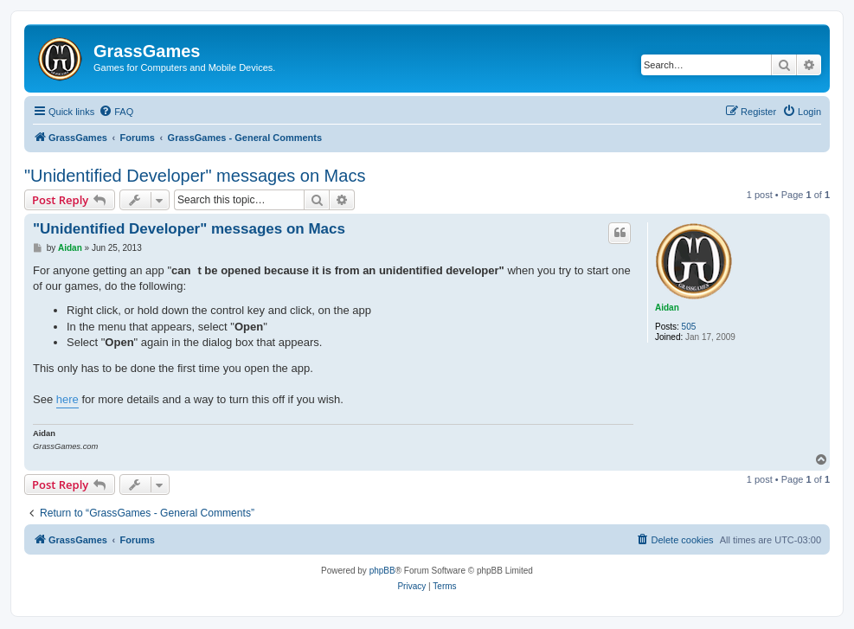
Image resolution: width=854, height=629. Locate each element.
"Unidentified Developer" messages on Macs (194, 175)
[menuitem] (116, 111)
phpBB (382, 570)
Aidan (667, 307)
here (67, 399)
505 (689, 326)
